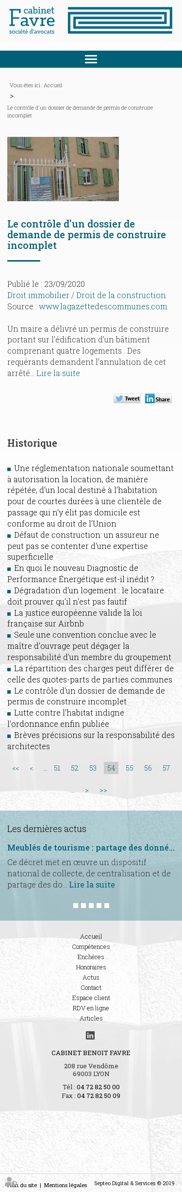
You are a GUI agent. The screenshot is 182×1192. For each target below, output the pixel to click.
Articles (91, 1018)
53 (93, 768)
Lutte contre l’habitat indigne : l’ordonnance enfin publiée (67, 718)
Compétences (91, 946)
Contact (91, 987)
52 (75, 768)
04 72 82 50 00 (98, 1086)
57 (166, 768)
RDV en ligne (91, 1007)
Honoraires (91, 967)
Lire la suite (58, 373)
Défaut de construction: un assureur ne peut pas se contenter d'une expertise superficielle (83, 546)
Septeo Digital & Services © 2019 (134, 1183)
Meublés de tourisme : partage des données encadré (91, 847)
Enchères (91, 956)
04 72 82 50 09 (98, 1095)
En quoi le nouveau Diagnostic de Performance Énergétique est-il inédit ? (80, 573)
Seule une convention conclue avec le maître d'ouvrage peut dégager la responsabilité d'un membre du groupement (89, 645)
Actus (91, 977)
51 (57, 768)
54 (111, 768)
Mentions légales (65, 1185)
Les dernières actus (46, 828)
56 (148, 768)
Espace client (91, 997)
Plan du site (22, 1185)
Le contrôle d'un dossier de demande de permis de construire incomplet (80, 111)
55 (129, 768)
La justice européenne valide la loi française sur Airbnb (74, 618)
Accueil (53, 85)
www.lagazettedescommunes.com (103, 306)
